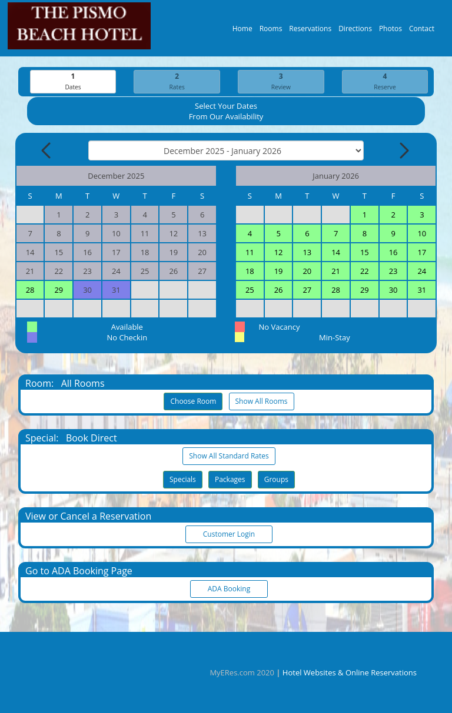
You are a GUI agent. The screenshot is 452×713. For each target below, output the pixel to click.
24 (421, 271)
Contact (421, 31)
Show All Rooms (261, 402)
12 (278, 252)
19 (278, 271)
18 (249, 271)
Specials (183, 480)
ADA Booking (229, 589)
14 (335, 252)
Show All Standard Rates (228, 456)
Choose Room (193, 402)
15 (364, 252)
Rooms (271, 31)
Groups (276, 480)
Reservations (310, 31)
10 (421, 234)
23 (393, 271)
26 (278, 290)
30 (393, 290)
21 (335, 271)
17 (421, 252)
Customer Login (229, 535)
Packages (230, 480)
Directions (355, 31)
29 (58, 290)
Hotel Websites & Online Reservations (349, 672)
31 (421, 290)
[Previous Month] (47, 151)
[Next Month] (403, 151)
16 (393, 252)
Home (242, 31)
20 (307, 271)
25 (249, 290)
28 (30, 290)
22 (364, 271)
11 (249, 252)
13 (307, 252)
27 (307, 290)
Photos (390, 31)
